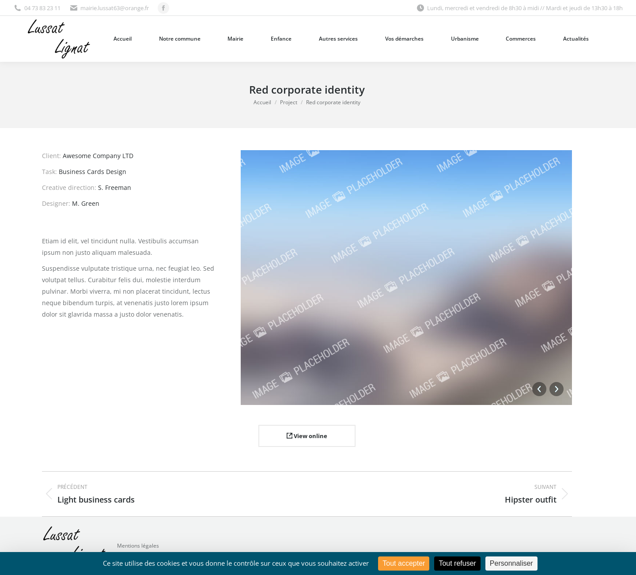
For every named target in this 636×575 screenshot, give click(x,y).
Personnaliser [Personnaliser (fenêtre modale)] (511, 563)
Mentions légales (138, 545)
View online (307, 436)
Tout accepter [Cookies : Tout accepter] (403, 563)
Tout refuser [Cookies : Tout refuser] (457, 563)
